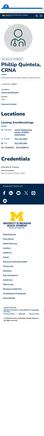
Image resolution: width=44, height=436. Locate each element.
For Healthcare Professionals (14, 293)
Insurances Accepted (9, 104)
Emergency (7, 271)
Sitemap (22, 314)
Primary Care (8, 266)
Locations (7, 248)
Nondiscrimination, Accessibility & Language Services (21, 311)
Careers (6, 257)
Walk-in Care (8, 284)
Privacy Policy (9, 314)
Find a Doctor (8, 239)
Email (5, 200)
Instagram (33, 193)
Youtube (18, 193)
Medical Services (9, 234)
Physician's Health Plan (12, 289)
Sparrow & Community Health (15, 261)
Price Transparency (10, 275)
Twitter (26, 193)
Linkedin (11, 193)
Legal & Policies (10, 308)
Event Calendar (9, 298)
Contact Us (7, 252)
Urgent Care (8, 280)
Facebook (4, 193)
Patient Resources (10, 243)
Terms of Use (34, 314)
